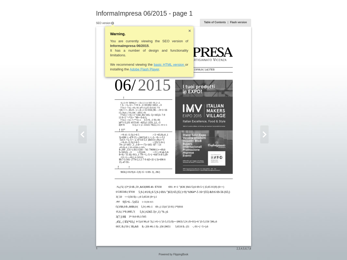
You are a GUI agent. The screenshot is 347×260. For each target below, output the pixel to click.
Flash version (238, 22)
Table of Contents (215, 22)
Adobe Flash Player (144, 69)
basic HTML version (169, 64)
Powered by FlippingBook (173, 254)
